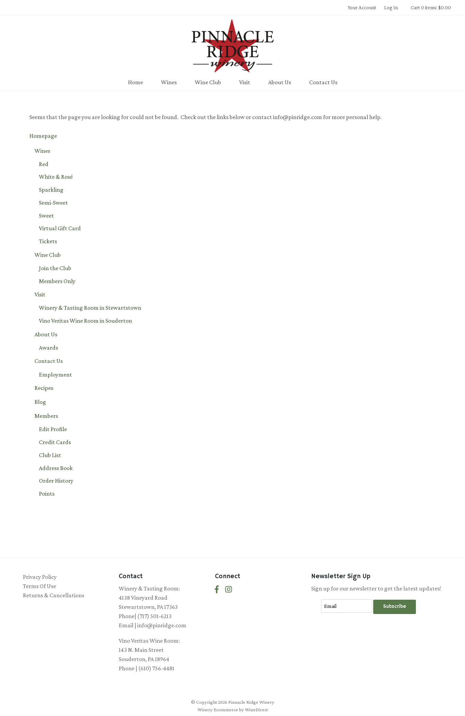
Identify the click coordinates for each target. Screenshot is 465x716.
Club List (50, 455)
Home (135, 82)
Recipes (43, 387)
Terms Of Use (39, 586)
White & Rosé (56, 176)
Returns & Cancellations (53, 595)
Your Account (362, 7)
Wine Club (208, 82)
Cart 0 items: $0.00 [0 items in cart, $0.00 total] (431, 7)
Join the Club (55, 268)
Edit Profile (53, 429)
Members (46, 415)
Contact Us (323, 82)
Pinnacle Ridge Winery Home (233, 45)
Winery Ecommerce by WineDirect (233, 709)
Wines (169, 82)
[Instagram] (228, 589)
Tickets (48, 241)
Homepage (43, 135)
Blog (40, 401)
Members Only (57, 281)
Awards (48, 347)
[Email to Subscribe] (346, 606)
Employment (55, 374)
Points (47, 493)
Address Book (56, 468)
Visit (244, 82)
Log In (391, 7)
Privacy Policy (40, 576)
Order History (56, 480)
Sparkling (51, 189)
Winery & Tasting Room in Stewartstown (90, 307)
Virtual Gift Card (60, 228)
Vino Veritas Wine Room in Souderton (85, 320)
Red (43, 164)
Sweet (46, 215)
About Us (279, 82)
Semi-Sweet (53, 202)
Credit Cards (55, 442)
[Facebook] (217, 589)
